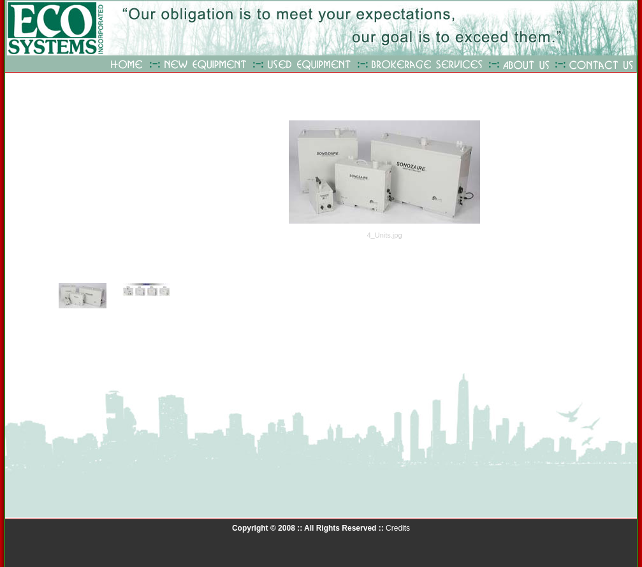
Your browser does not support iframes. (123, 233)
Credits (398, 528)
